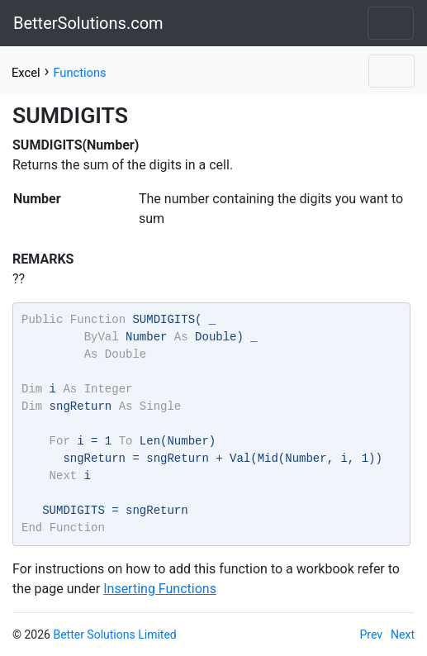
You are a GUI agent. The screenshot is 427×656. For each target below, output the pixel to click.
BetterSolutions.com (88, 23)
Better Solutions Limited (114, 634)
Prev (371, 634)
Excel (26, 72)
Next (403, 634)
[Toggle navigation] (391, 23)
